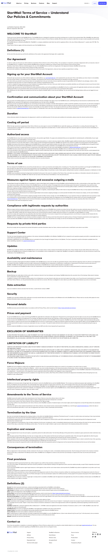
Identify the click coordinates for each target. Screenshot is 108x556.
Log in (94, 3)
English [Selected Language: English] (86, 3)
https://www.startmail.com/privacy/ (67, 307)
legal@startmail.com (87, 525)
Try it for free (102, 3)
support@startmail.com (23, 108)
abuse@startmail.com (75, 147)
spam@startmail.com (12, 198)
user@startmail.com (50, 77)
